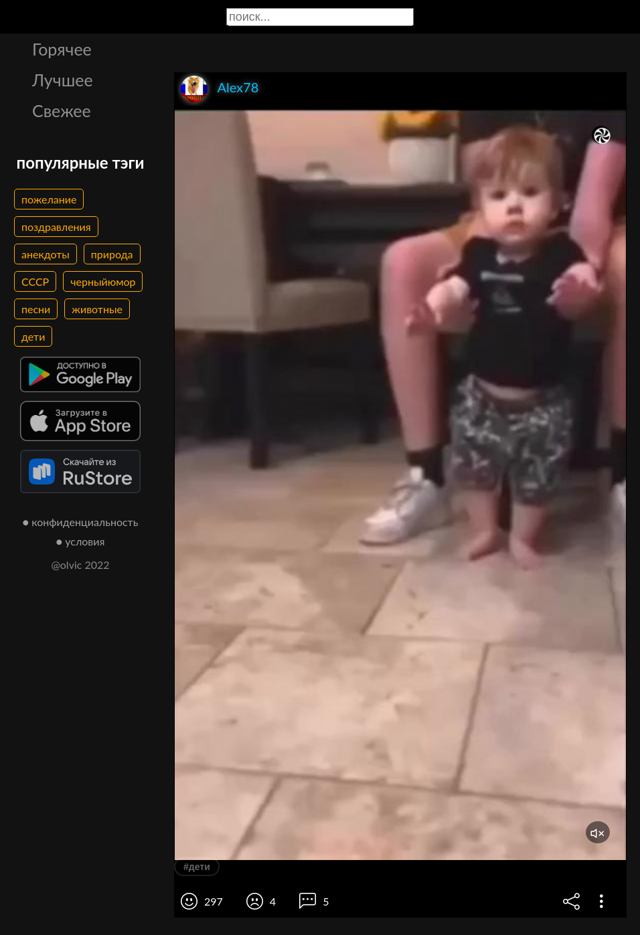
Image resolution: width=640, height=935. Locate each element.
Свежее (61, 110)
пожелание (48, 199)
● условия (80, 541)
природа (112, 254)
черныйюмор (102, 281)
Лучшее (62, 80)
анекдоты (45, 254)
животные (97, 309)
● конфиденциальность (81, 521)
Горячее (62, 49)
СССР (35, 281)
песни (35, 309)
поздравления (56, 226)
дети (33, 336)
